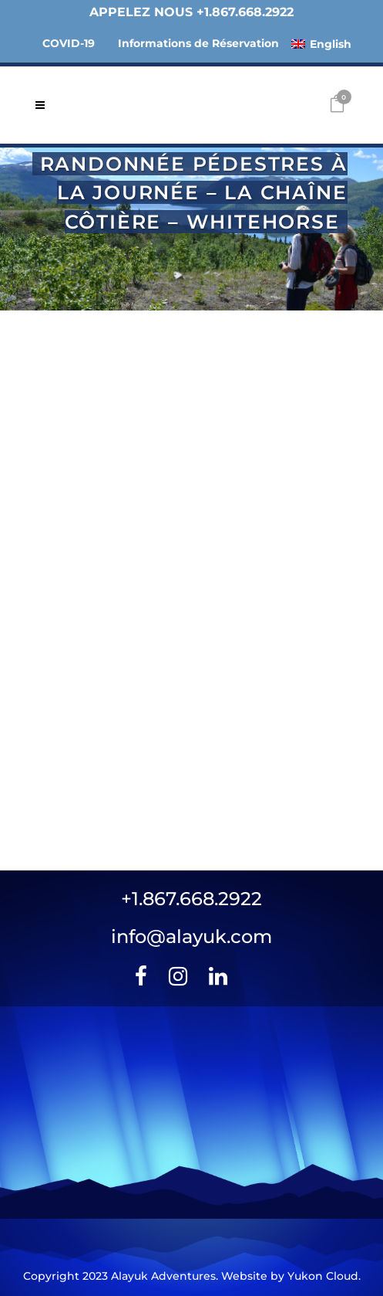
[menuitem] (321, 43)
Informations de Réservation (198, 43)
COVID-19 (68, 43)
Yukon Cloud (322, 1276)
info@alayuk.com (191, 936)
